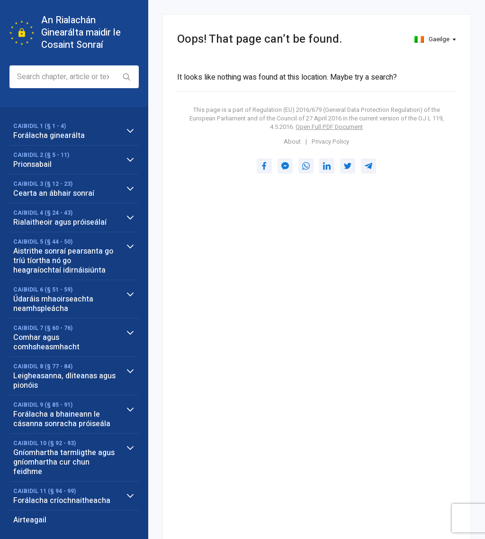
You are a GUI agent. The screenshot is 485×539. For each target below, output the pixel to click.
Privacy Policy (330, 141)
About (292, 141)
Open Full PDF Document (329, 126)
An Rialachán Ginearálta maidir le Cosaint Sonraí (81, 32)
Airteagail (29, 520)
